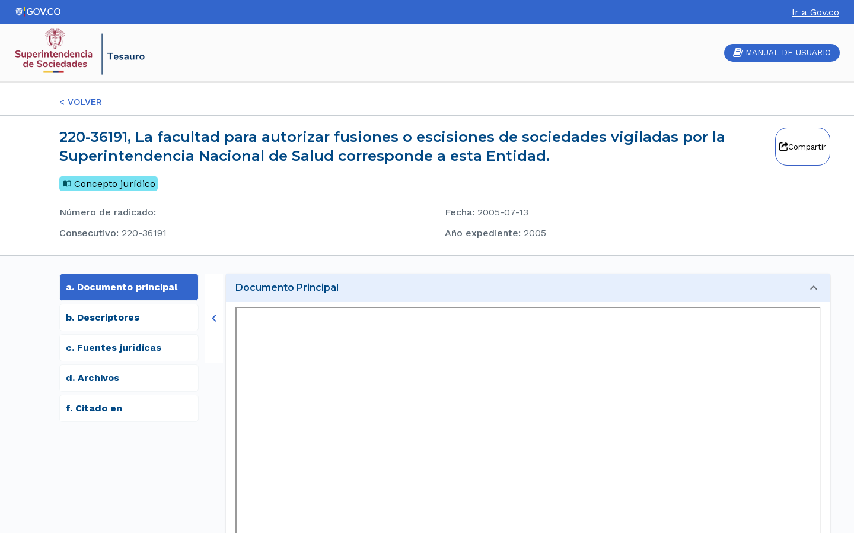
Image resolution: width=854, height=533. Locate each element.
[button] (528, 288)
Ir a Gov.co (815, 12)
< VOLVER (80, 102)
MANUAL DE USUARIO (782, 52)
